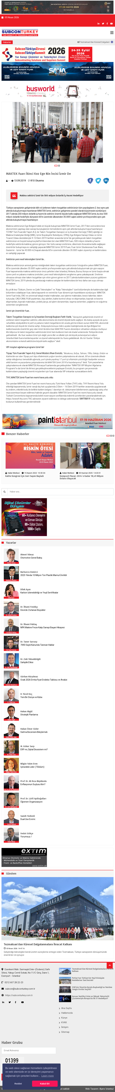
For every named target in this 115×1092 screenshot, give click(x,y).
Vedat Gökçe (26, 833)
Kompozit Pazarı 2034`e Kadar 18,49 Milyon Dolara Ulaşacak (81, 477)
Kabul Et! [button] (45, 1083)
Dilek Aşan (25, 589)
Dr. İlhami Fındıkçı (29, 607)
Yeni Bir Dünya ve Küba (31, 697)
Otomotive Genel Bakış (31, 558)
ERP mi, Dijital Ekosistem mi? (34, 749)
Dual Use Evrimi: (28, 819)
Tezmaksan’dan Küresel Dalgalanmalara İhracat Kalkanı (38, 944)
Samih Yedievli (27, 816)
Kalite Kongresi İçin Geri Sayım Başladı (24, 476)
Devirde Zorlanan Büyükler (33, 610)
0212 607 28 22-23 (12, 982)
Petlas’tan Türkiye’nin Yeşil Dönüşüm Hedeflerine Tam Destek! (88, 979)
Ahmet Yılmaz (27, 554)
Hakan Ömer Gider (29, 729)
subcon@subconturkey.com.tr (18, 988)
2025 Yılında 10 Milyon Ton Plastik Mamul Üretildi (43, 575)
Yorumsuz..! (26, 836)
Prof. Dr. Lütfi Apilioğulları (33, 798)
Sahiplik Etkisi (26, 662)
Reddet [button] (18, 1083)
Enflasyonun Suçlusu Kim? (32, 784)
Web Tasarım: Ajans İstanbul (99, 1088)
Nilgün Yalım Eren (29, 764)
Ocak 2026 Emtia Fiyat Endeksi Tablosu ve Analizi (43, 680)
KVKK (64, 1022)
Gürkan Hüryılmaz (29, 676)
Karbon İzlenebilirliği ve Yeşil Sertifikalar (39, 592)
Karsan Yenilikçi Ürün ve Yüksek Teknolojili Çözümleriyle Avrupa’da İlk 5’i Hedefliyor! (90, 997)
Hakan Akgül (26, 711)
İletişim (64, 1027)
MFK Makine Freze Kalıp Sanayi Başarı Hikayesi (42, 627)
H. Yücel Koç (26, 694)
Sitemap (65, 1032)
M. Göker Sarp (27, 746)
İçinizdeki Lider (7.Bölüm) (32, 767)
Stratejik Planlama (29, 714)
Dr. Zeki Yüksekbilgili (30, 659)
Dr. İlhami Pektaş (28, 624)
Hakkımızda (67, 1013)
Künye (64, 1017)
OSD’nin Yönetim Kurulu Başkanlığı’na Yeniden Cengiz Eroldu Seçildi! (92, 988)
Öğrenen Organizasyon (31, 802)
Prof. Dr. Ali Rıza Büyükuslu (33, 781)
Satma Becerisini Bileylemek (34, 732)
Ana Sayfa (66, 1008)
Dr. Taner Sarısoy (28, 641)
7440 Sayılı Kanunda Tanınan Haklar (37, 645)
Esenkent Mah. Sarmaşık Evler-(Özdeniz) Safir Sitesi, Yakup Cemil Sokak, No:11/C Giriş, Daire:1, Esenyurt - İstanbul (26, 972)
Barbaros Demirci (29, 572)
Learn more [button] (47, 1076)
